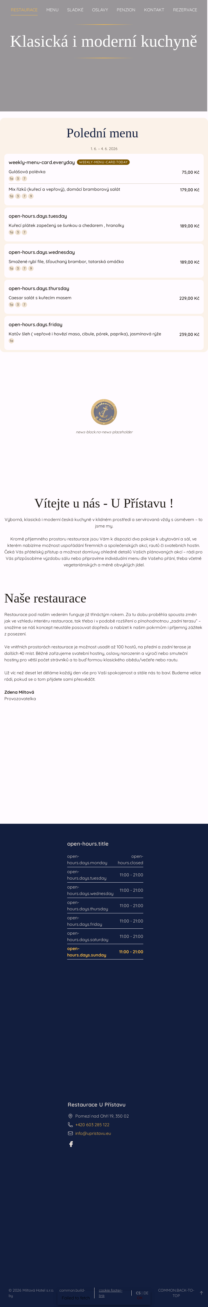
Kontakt (154, 9)
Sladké (75, 9)
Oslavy (100, 9)
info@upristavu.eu (93, 1133)
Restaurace (24, 9)
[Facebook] (71, 1144)
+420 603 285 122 (92, 1124)
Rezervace (185, 9)
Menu (52, 9)
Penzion (126, 9)
